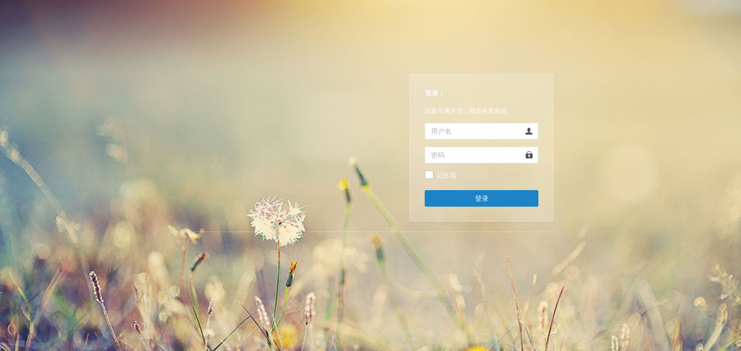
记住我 (446, 175)
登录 (482, 198)
